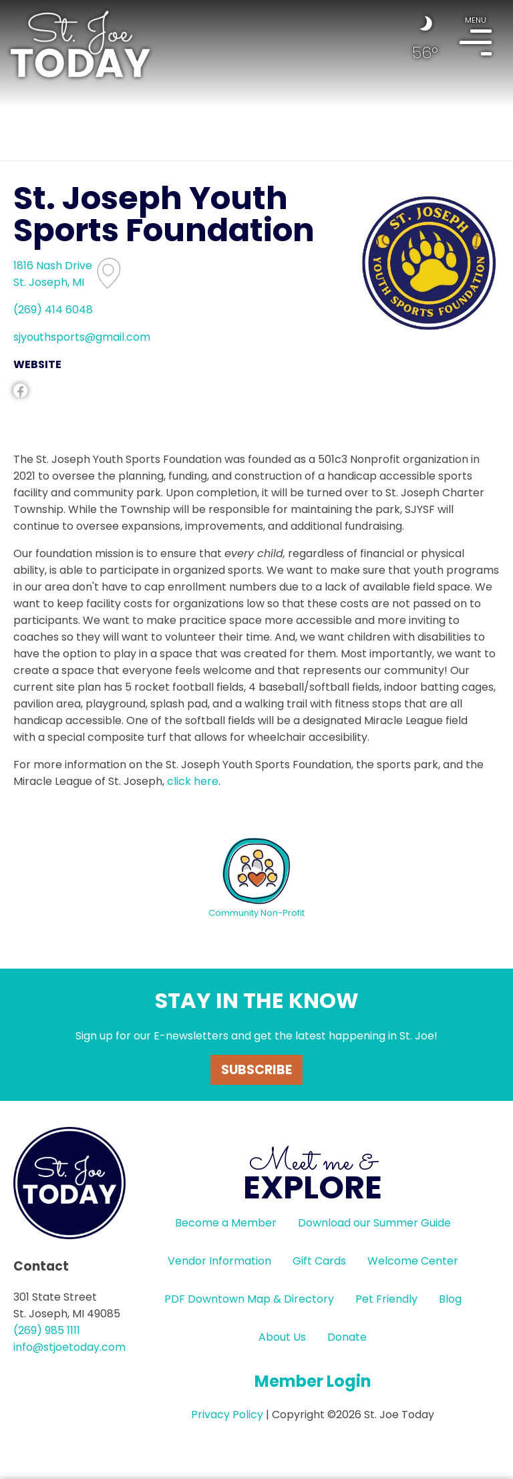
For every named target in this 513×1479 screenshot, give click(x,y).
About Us (282, 1337)
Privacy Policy (227, 1414)
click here (192, 781)
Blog (450, 1299)
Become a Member (226, 1222)
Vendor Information (219, 1261)
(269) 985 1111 (46, 1330)
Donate (347, 1337)
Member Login (312, 1381)
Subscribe (256, 1070)
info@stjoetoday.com (69, 1347)
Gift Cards (319, 1261)
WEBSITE (37, 364)
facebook (20, 390)
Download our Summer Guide (374, 1222)
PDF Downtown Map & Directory (249, 1299)
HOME (80, 44)
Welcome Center (412, 1261)
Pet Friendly (386, 1299)
